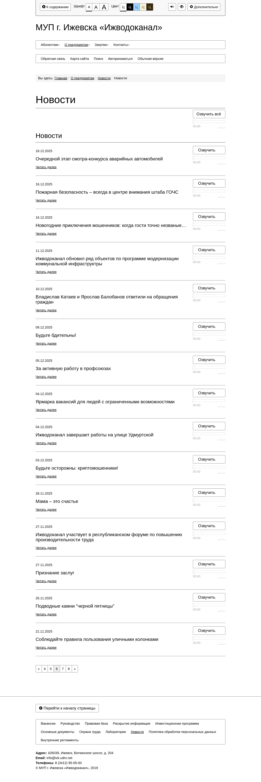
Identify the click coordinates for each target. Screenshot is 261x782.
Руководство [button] (70, 723)
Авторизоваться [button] (120, 59)
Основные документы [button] (57, 732)
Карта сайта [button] (79, 59)
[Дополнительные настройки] (182, 7)
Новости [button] (137, 732)
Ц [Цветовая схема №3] (136, 7)
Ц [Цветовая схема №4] (143, 7)
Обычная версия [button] (150, 59)
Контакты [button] (122, 45)
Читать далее (46, 167)
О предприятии (82, 78)
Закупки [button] (102, 45)
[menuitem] (50, 45)
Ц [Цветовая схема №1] (123, 8)
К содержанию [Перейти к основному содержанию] (55, 7)
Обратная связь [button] (53, 59)
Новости (104, 78)
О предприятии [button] (77, 45)
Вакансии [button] (48, 723)
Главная (61, 78)
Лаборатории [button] (116, 732)
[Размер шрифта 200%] (104, 7)
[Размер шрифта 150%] (96, 7)
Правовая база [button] (96, 723)
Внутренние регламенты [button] (60, 740)
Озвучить (206, 150)
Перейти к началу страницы (67, 708)
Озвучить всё (208, 114)
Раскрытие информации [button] (131, 723)
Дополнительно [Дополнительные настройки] (204, 7)
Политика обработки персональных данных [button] (182, 732)
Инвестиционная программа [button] (177, 723)
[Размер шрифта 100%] (89, 7)
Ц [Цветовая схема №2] (130, 7)
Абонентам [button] (50, 45)
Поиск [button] (98, 59)
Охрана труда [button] (90, 732)
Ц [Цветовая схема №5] (149, 7)
